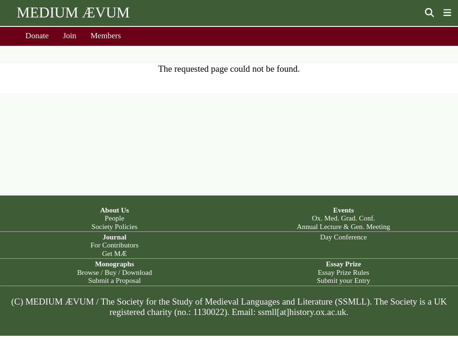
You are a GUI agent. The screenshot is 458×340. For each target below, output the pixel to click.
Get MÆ (114, 253)
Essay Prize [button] (343, 264)
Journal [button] (114, 237)
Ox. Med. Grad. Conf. (343, 218)
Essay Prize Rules (343, 272)
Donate (37, 35)
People (114, 218)
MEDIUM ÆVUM (73, 12)
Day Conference (343, 237)
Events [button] (343, 210)
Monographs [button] (114, 264)
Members (106, 35)
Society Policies (114, 226)
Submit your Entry (343, 280)
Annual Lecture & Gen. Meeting (343, 226)
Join (69, 35)
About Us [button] (114, 210)
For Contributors (115, 245)
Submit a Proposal (114, 280)
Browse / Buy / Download (114, 272)
